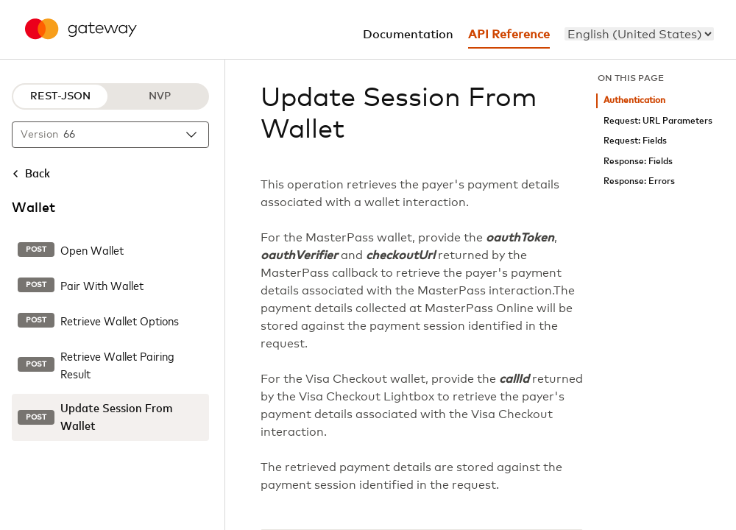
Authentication (634, 100)
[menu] (639, 33)
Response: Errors (639, 181)
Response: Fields (638, 161)
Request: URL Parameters (658, 121)
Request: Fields (635, 141)
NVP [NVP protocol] (160, 96)
